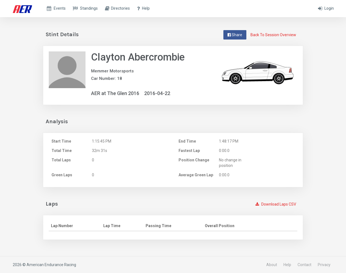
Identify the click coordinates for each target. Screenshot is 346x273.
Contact (304, 264)
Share (235, 35)
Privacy (324, 264)
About (271, 264)
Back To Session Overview (273, 35)
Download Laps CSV (275, 204)
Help (287, 264)
